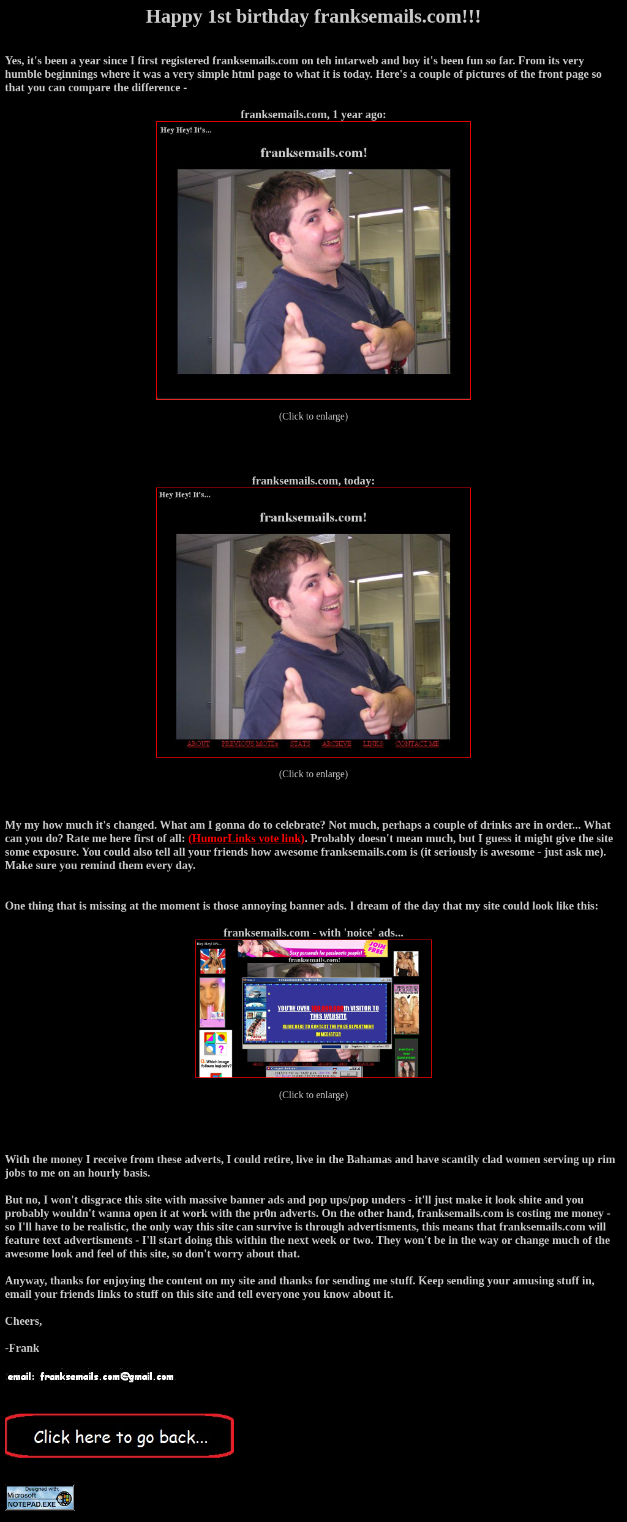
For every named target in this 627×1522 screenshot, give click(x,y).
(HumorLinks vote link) (246, 838)
